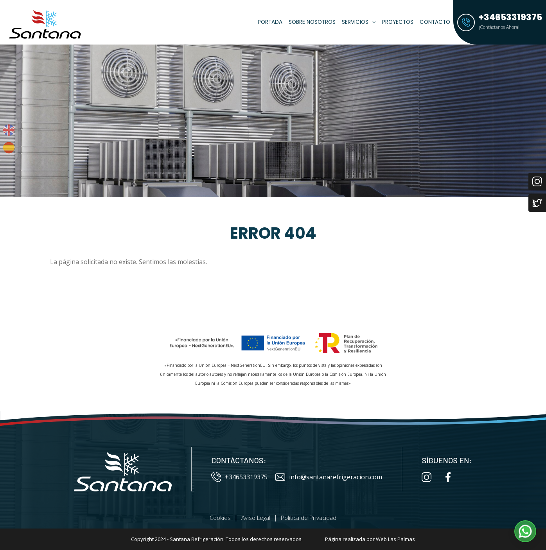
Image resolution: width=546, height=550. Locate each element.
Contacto (435, 22)
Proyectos (397, 22)
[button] (525, 531)
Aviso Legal (255, 517)
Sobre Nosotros (312, 22)
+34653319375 (239, 477)
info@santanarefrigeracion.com (328, 477)
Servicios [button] (359, 22)
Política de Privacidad (308, 517)
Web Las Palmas (395, 539)
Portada (270, 22)
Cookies (220, 517)
